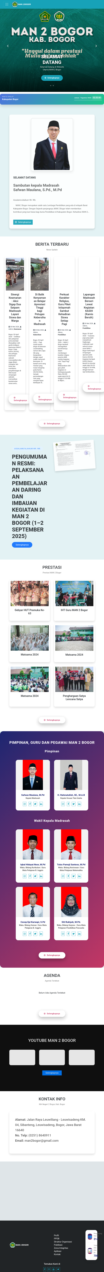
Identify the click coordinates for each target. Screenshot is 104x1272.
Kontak (57, 1254)
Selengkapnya (53, 78)
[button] (8, 46)
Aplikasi (57, 1251)
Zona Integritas (61, 1248)
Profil (56, 1235)
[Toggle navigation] (7, 4)
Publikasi (58, 1245)
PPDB (56, 1238)
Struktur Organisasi (63, 1242)
